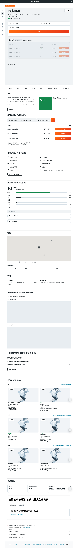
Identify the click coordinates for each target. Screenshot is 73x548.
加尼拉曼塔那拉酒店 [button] (44, 463)
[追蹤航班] (3, 27)
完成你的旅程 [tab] (13, 505)
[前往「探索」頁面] (3, 23)
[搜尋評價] (40, 211)
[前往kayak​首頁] (10, 6)
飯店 (16, 544)
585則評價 (17, 18)
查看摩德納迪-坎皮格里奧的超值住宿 (62, 415)
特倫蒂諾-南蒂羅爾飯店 (36, 544)
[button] (71, 1)
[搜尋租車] (3, 16)
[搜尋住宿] (3, 13)
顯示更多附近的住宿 (66, 384)
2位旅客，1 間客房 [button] (14, 27)
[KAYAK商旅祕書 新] (3, 30)
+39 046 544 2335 (13, 16)
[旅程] (3, 34)
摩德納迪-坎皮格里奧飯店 (17, 514)
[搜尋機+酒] (3, 19)
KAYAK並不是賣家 (40, 532)
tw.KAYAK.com (10, 544)
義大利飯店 (27, 544)
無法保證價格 (27, 527)
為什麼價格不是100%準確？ (40, 537)
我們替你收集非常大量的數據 (40, 534)
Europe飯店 (21, 544)
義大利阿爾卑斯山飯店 (47, 544)
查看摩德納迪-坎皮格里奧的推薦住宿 (62, 445)
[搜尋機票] (3, 10)
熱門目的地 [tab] (21, 505)
